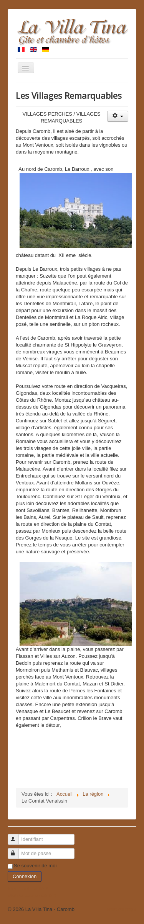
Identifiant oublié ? (28, 888)
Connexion (24, 876)
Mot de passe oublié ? (32, 895)
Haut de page (121, 909)
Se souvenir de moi (35, 865)
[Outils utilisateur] (117, 116)
